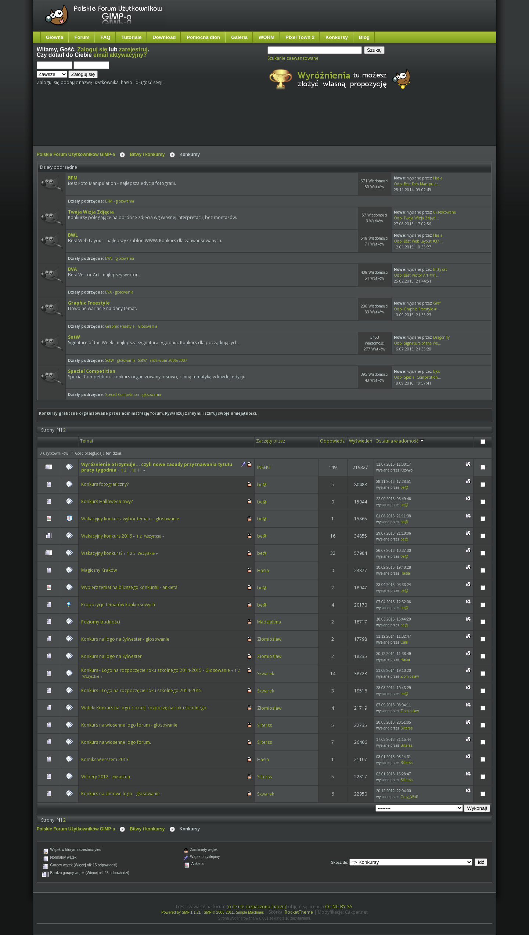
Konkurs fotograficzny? (105, 484)
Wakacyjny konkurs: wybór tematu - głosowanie (130, 519)
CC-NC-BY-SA (338, 906)
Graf (436, 303)
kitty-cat (440, 269)
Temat (86, 441)
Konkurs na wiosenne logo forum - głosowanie (129, 725)
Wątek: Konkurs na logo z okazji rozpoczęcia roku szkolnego (143, 708)
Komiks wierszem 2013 (105, 759)
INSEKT (264, 467)
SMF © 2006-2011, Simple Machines (234, 912)
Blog (364, 37)
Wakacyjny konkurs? (101, 553)
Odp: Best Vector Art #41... (416, 275)
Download (164, 37)
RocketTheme (299, 912)
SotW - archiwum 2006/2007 (162, 360)
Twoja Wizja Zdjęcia (91, 212)
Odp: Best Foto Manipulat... (417, 183)
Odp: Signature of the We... (417, 343)
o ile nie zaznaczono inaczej (257, 906)
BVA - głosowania (119, 292)
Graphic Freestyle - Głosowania (131, 326)
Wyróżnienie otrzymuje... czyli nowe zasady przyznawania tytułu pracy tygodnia (156, 467)
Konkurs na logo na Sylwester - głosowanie (125, 639)
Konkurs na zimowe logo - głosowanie (120, 793)
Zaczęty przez (270, 441)
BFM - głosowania (119, 201)
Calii (403, 642)
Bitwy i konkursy (147, 154)
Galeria (239, 37)
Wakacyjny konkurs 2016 (106, 536)
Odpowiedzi (333, 441)
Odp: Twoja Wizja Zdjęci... (416, 218)
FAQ (105, 37)
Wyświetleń (360, 441)
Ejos (436, 371)
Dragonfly (441, 337)
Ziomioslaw (269, 639)
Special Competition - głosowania (133, 394)
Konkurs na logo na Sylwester (111, 656)
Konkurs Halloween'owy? (107, 501)
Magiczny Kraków (99, 570)
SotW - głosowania (120, 360)
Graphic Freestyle (89, 303)
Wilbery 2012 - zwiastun (105, 777)
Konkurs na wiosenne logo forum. (116, 742)
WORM (266, 37)
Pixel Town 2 (299, 37)
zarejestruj (133, 49)
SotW (74, 337)
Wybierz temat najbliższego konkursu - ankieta (129, 587)
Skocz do (339, 863)
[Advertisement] (174, 124)
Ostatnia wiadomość (399, 441)
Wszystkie (152, 536)
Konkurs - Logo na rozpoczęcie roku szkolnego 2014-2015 (141, 690)
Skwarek (265, 673)
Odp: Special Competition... (417, 377)
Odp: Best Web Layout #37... (418, 241)
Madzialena (269, 622)
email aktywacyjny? (120, 55)
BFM (73, 178)
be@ (262, 484)
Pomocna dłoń (203, 37)
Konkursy (336, 37)
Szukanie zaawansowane (293, 58)
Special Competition (91, 371)
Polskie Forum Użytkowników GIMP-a (76, 154)
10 (134, 470)
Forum (81, 37)
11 (139, 470)
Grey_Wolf (409, 797)
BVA (72, 269)
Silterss (264, 725)
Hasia (437, 178)
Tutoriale (132, 37)
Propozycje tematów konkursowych (118, 604)
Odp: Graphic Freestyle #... (417, 309)
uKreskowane (444, 212)
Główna (55, 37)
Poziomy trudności (100, 622)
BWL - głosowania (119, 258)
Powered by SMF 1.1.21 (181, 912)
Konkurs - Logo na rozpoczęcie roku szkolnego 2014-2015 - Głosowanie (155, 670)
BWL (73, 235)
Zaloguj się (92, 49)
